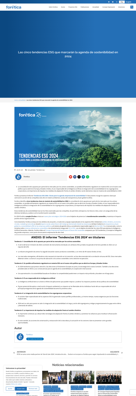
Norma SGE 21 (99, 226)
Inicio (16, 100)
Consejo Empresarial (108, 7)
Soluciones (121, 7)
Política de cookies (16, 384)
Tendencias (40, 170)
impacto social (45, 224)
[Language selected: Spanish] (128, 2)
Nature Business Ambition (81, 388)
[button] (131, 7)
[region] (23, 379)
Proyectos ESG (72, 7)
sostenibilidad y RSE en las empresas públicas (36, 226)
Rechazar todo (21, 388)
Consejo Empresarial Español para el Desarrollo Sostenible (65, 230)
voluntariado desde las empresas (79, 224)
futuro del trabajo (61, 224)
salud (52, 224)
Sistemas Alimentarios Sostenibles (51, 388)
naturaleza (31, 224)
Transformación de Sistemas (53, 391)
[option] (128, 2)
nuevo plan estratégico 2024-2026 (55, 216)
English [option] (128, 2)
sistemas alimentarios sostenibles (36, 228)
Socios (63, 7)
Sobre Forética (53, 7)
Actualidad (95, 7)
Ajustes (10, 388)
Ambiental (82, 387)
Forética (29, 334)
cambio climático (107, 222)
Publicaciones (85, 7)
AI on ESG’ (72, 228)
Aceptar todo (34, 388)
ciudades (23, 224)
